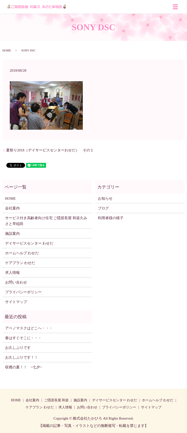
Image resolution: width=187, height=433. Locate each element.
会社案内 (12, 208)
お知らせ (105, 198)
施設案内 (12, 234)
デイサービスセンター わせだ (29, 243)
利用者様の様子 (110, 218)
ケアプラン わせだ (20, 263)
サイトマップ (16, 302)
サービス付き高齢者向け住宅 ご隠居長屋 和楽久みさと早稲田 (46, 221)
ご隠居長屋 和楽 (56, 400)
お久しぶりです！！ (21, 357)
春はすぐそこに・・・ (23, 338)
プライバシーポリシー (23, 292)
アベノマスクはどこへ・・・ (29, 328)
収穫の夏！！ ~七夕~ (25, 367)
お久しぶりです (18, 348)
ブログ (103, 208)
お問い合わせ (16, 282)
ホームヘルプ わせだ (22, 253)
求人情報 (12, 273)
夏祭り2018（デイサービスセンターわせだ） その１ (50, 150)
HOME (6, 50)
